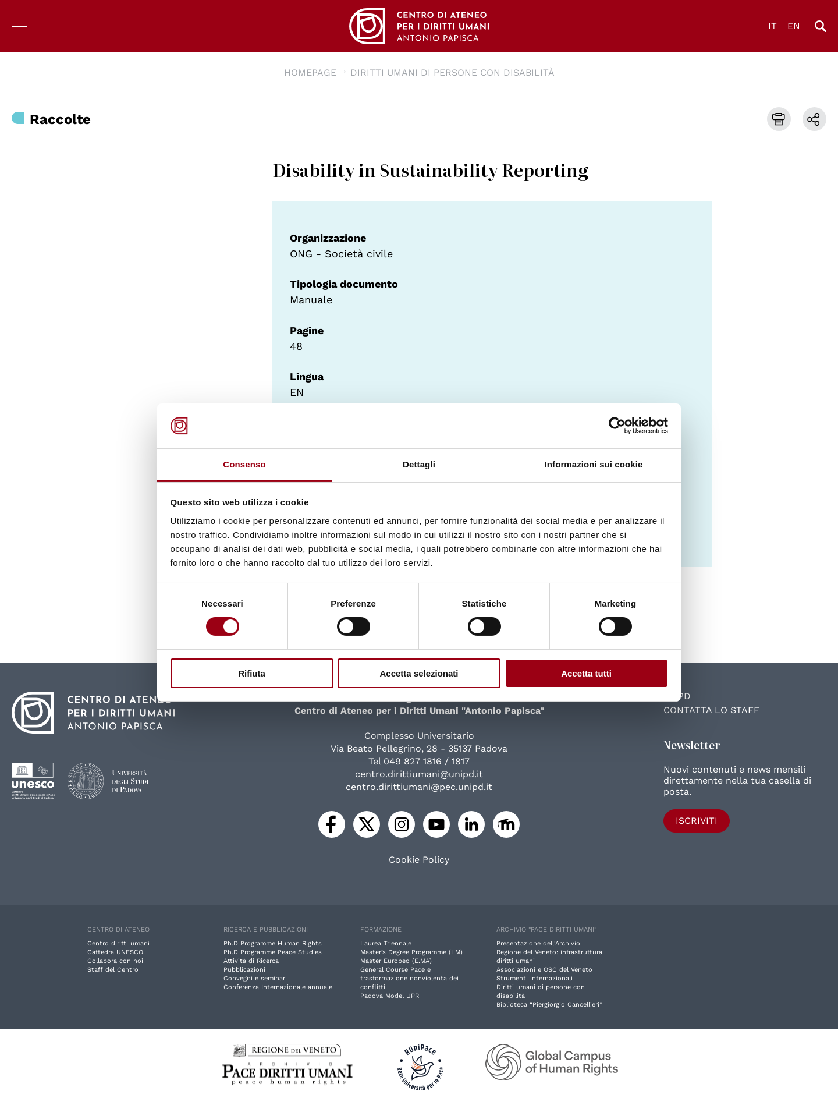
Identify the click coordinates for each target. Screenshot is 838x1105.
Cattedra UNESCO (115, 952)
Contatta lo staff (711, 710)
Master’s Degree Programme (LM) (411, 952)
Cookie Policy (419, 860)
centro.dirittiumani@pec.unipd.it (419, 786)
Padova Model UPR (389, 996)
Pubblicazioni (244, 969)
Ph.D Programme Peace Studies (272, 952)
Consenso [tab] (244, 464)
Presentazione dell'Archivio (538, 943)
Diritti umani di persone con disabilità (452, 72)
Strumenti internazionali (534, 978)
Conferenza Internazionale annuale (277, 987)
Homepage (310, 72)
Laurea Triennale (385, 943)
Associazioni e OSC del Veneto (544, 969)
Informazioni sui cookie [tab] (594, 464)
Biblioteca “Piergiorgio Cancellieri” (549, 1004)
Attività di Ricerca (251, 961)
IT (772, 25)
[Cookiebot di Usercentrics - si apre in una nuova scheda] (617, 425)
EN (793, 25)
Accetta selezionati (418, 673)
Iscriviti (697, 820)
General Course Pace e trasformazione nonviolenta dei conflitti (409, 978)
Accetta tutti (586, 673)
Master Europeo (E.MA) (396, 961)
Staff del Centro (113, 969)
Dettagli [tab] (419, 464)
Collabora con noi (115, 961)
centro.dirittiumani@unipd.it (419, 774)
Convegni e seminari (255, 978)
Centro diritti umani (118, 943)
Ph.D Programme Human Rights (272, 943)
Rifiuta (251, 673)
